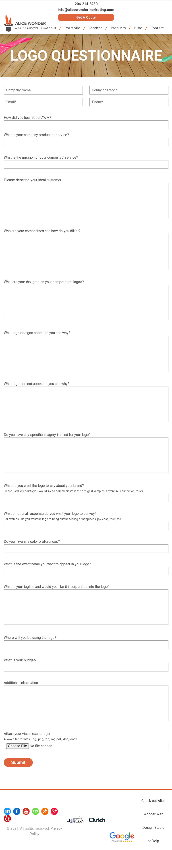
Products (118, 27)
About (51, 27)
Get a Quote (86, 17)
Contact (157, 27)
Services (95, 27)
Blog (138, 27)
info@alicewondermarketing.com (86, 10)
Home (32, 27)
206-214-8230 (86, 4)
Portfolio (72, 27)
